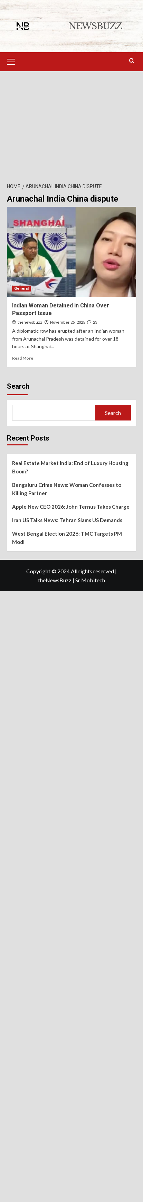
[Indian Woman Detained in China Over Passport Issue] (71, 252)
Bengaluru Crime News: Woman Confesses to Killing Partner (66, 489)
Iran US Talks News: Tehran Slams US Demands (67, 520)
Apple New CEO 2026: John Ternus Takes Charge (71, 506)
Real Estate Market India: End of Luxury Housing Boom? (70, 467)
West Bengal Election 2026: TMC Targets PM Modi (67, 537)
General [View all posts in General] (21, 288)
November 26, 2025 (67, 322)
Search (18, 386)
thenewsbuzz (30, 322)
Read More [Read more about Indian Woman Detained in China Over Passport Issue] (22, 358)
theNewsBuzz (55, 580)
